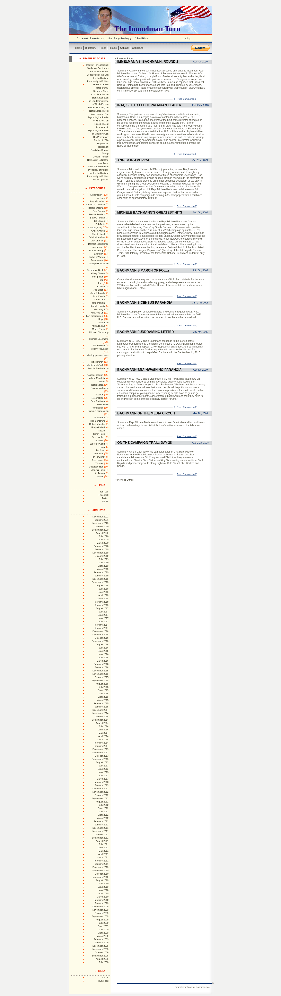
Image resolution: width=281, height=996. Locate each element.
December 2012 (100, 788)
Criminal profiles (97, 237)
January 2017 (101, 628)
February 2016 (101, 664)
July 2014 (103, 726)
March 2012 (102, 818)
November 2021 (100, 516)
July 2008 (103, 962)
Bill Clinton (99, 221)
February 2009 (101, 939)
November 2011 (100, 831)
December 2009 (100, 906)
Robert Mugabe (97, 424)
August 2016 (102, 644)
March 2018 (102, 598)
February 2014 (101, 742)
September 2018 (100, 582)
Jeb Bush (100, 286)
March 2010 (102, 896)
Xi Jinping (100, 473)
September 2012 (100, 798)
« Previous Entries (124, 58)
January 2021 (101, 520)
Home (78, 47)
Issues (113, 47)
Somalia (99, 440)
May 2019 (103, 562)
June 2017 (103, 615)
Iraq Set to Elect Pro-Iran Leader (149, 105)
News (102, 381)
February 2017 (101, 625)
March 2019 (102, 569)
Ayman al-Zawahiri (95, 204)
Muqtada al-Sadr (95, 365)
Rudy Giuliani (98, 427)
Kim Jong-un (97, 312)
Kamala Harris (97, 306)
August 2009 (102, 919)
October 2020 (101, 526)
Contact (124, 47)
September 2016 (100, 641)
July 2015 (103, 687)
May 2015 (103, 693)
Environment (97, 260)
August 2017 (102, 608)
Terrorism (98, 453)
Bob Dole (100, 224)
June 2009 (103, 926)
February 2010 (101, 900)
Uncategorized (96, 466)
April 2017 (103, 621)
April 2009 (103, 932)
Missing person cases (97, 355)
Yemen (99, 476)
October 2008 (101, 952)
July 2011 (103, 844)
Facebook (103, 495)
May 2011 (103, 851)
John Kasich (99, 296)
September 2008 (100, 955)
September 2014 (100, 720)
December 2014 (100, 710)
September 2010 (100, 877)
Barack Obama (95, 208)
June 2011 (103, 847)
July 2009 (103, 923)
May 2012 (103, 811)
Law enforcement (94, 316)
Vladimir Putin (98, 470)
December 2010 (100, 867)
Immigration (97, 276)
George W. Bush (95, 270)
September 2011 (100, 837)
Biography (90, 47)
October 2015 (101, 677)
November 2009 (100, 910)
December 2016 (100, 631)
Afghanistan (96, 195)
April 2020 (103, 539)
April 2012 (103, 815)
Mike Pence (99, 345)
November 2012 (100, 792)
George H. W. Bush (98, 263)
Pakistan (99, 394)
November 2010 (100, 870)
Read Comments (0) (187, 99)
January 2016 (101, 667)
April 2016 (103, 657)
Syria (102, 447)
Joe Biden (98, 290)
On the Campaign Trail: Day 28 (144, 442)
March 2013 (102, 779)
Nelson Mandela (97, 378)
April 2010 (103, 893)
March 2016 (102, 661)
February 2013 (101, 782)
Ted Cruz (100, 450)
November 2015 (100, 674)
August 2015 (102, 683)
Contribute (137, 47)
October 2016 (101, 638)
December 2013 (100, 749)
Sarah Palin (99, 434)
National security (95, 375)
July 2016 (103, 647)
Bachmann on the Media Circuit (146, 413)
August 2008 (102, 959)
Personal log (97, 398)
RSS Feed (103, 981)
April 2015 (103, 697)
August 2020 (102, 533)
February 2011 (101, 860)
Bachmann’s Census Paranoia (144, 302)
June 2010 (103, 887)
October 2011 (101, 834)
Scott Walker (98, 437)
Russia (101, 430)
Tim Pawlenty (98, 457)
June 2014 (103, 729)
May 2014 (103, 733)
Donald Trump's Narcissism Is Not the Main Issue (97, 159)
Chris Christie (98, 231)
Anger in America (133, 160)
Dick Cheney (97, 240)
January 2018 (101, 605)
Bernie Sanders (97, 214)
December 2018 (100, 579)
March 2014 (102, 739)
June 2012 (103, 808)
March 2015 (102, 700)
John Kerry (99, 299)
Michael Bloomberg (98, 332)
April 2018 (103, 595)
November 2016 (100, 634)
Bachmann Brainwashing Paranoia (149, 369)
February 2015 (101, 703)
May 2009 (103, 929)
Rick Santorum (97, 421)
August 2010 (102, 880)
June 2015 (103, 690)
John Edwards (97, 293)
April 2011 (103, 854)
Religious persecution (97, 411)
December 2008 (100, 946)
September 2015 (100, 680)
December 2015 (100, 670)
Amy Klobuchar (97, 201)
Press (103, 47)
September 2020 (100, 530)
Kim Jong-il (99, 309)
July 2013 (103, 765)
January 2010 (101, 903)
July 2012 (103, 805)
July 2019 (103, 559)
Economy (98, 253)
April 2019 (103, 566)
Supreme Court (97, 444)
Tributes (99, 463)
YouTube (104, 491)
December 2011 (100, 828)
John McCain (98, 303)
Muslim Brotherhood (98, 368)
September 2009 (100, 916)
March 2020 (102, 543)
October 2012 (101, 795)
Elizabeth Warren (96, 257)
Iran (101, 280)
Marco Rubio (98, 329)
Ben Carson (99, 211)
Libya (100, 319)
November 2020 (100, 523)
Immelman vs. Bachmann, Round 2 (147, 61)
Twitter (105, 498)
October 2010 (101, 874)
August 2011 (102, 841)
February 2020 (101, 546)
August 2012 (102, 801)
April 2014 (103, 736)
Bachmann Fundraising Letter (145, 332)
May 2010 (103, 890)
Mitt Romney (97, 362)
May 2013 (103, 772)
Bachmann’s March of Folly (143, 270)
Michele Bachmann (98, 339)
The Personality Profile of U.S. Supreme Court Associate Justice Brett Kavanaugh (99, 91)
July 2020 (103, 536)
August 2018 (102, 585)
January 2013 (101, 785)
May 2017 (103, 618)
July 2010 (103, 883)
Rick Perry (99, 417)
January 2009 (101, 942)
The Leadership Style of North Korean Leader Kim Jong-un (97, 104)
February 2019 (101, 572)
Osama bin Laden (99, 388)
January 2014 (101, 746)
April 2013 (103, 775)
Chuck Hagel (98, 234)
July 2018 (103, 588)
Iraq (100, 283)
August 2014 (102, 723)
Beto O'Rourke (97, 217)
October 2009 (101, 913)
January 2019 (101, 575)
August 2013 (102, 762)
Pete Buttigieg (98, 401)
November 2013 (100, 752)
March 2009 (102, 936)
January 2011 (101, 864)
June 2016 (103, 651)
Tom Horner (97, 460)
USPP (105, 501)
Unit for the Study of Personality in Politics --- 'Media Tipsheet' (97, 176)
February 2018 (101, 602)
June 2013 (103, 769)
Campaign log (95, 227)
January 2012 (101, 824)
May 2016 (103, 654)
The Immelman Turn (147, 29)
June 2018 (103, 592)
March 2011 (102, 857)
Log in (105, 977)
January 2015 (101, 706)
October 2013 (101, 756)
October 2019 (101, 556)
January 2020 (101, 549)
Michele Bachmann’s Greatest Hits (149, 212)
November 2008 (100, 949)
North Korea (97, 385)
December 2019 (100, 552)
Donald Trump (96, 250)
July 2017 (103, 611)
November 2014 (100, 713)
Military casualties (99, 348)
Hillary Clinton (98, 273)
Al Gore (101, 198)
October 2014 (101, 716)
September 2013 (100, 759)
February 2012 (101, 821)
